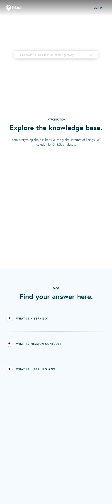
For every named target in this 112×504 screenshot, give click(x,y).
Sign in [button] (98, 7)
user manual (74, 63)
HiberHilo (56, 63)
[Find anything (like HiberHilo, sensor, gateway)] (56, 54)
